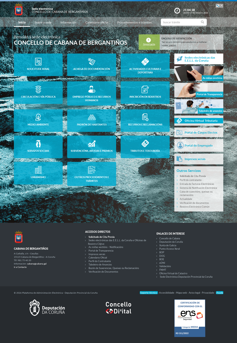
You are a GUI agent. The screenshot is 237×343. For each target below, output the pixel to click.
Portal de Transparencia (101, 250)
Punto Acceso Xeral (169, 248)
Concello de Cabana (169, 238)
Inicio (22, 22)
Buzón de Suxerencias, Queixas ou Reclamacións (114, 268)
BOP (161, 252)
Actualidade (186, 198)
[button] (219, 6)
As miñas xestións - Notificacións (106, 247)
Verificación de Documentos (103, 271)
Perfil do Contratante (100, 261)
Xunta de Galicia (167, 245)
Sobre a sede (43, 22)
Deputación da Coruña (171, 241)
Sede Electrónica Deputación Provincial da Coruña (186, 276)
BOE (161, 259)
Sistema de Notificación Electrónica (198, 187)
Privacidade (208, 292)
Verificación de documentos (194, 202)
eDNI (162, 262)
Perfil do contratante (191, 179)
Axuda (219, 292)
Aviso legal (195, 292)
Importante (149, 44)
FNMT (162, 269)
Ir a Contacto (20, 267)
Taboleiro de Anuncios (100, 264)
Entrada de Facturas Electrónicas (197, 183)
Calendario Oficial (98, 257)
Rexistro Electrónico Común (194, 206)
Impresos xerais (97, 254)
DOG (162, 255)
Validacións (165, 266)
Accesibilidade (167, 292)
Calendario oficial (96, 22)
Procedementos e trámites (134, 22)
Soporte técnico (148, 292)
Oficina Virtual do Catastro (173, 273)
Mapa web (181, 292)
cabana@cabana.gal (37, 263)
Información (68, 22)
